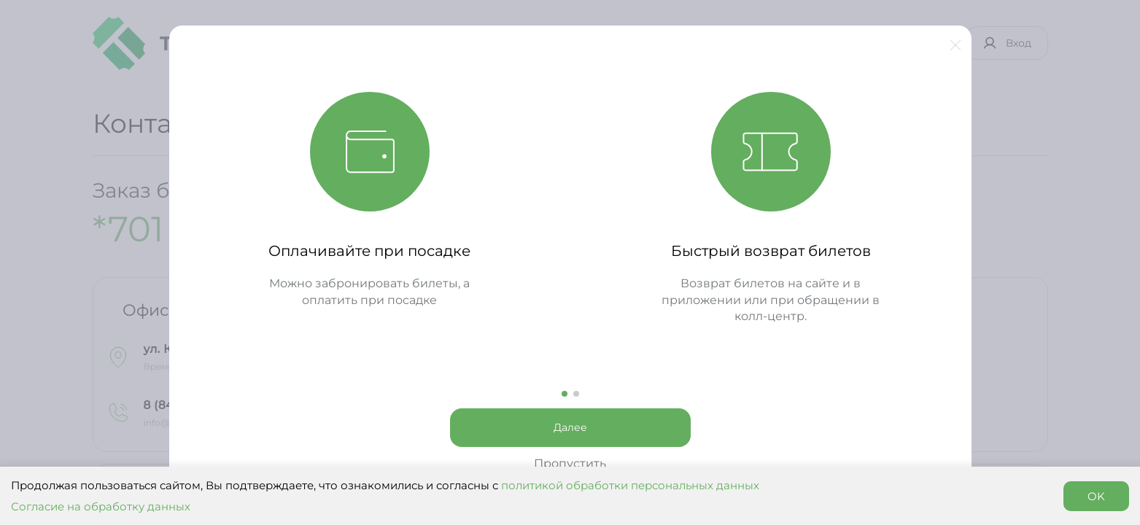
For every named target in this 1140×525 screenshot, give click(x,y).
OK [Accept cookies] (1096, 496)
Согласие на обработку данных (100, 506)
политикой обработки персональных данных (630, 485)
